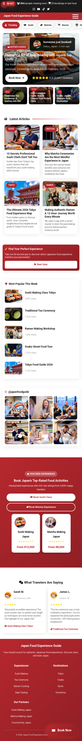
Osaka (61, 680)
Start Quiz (40, 264)
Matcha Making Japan (21, 716)
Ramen (63, 25)
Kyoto (60, 686)
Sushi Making (21, 673)
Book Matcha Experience (41, 507)
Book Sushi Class (41, 497)
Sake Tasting (21, 692)
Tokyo (61, 673)
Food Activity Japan (21, 722)
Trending (11, 25)
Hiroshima (61, 692)
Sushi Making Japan (21, 710)
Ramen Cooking (21, 686)
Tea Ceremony (21, 680)
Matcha (46, 25)
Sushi (28, 25)
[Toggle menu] (75, 16)
